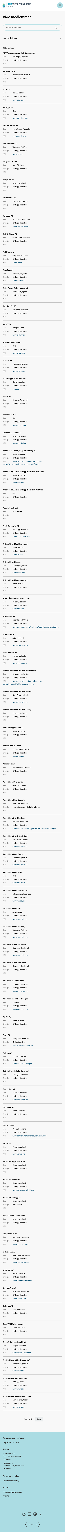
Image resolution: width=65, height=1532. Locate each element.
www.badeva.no (19, 572)
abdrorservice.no (19, 136)
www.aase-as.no (19, 280)
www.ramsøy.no (19, 901)
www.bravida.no (19, 1371)
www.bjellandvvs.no (20, 1262)
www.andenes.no (19, 425)
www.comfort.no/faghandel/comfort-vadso (30, 1136)
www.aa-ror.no (18, 482)
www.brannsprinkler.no (22, 1353)
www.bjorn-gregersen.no (22, 1280)
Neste (39, 1419)
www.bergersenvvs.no (21, 1244)
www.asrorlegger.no (20, 118)
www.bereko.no (19, 1154)
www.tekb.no (18, 554)
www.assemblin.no (20, 846)
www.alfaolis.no (19, 353)
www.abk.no (18, 154)
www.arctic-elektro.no (21, 536)
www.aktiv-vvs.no (19, 335)
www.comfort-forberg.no (22, 1063)
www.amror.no (18, 756)
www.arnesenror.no (20, 645)
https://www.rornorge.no (23, 1045)
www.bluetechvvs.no (21, 1298)
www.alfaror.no (19, 371)
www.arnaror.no (19, 609)
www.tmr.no (17, 262)
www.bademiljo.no (20, 702)
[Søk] (57, 27)
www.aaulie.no (18, 100)
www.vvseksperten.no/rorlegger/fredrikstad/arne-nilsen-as (36, 627)
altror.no (16, 389)
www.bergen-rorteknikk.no (23, 1190)
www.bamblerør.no (20, 1100)
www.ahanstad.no (20, 663)
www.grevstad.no (19, 443)
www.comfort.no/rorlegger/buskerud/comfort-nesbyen (34, 828)
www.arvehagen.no (20, 991)
